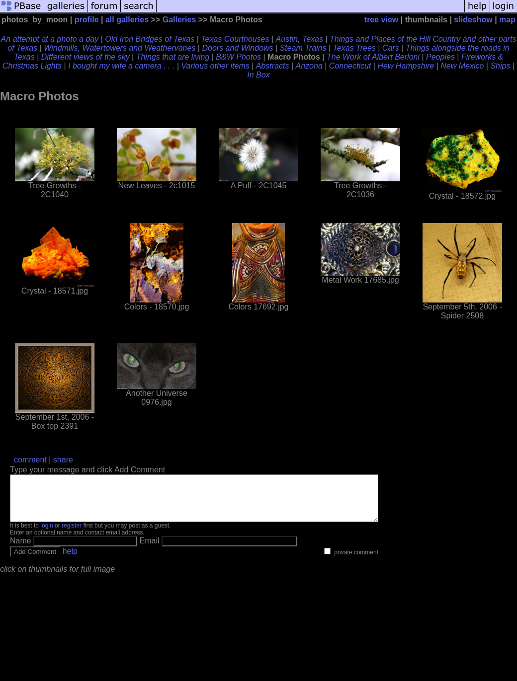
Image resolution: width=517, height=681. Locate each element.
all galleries (127, 19)
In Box (258, 75)
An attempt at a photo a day (50, 39)
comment (30, 459)
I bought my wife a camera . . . (121, 66)
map (507, 19)
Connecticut (350, 66)
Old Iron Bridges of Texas (149, 39)
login (46, 534)
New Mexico (462, 66)
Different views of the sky (85, 57)
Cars (390, 48)
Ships (500, 66)
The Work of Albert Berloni (373, 57)
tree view (381, 19)
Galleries (179, 19)
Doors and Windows (237, 48)
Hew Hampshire (405, 66)
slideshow (473, 19)
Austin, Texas (299, 39)
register (72, 534)
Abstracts (272, 66)
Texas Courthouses (235, 39)
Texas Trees (354, 48)
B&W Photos (238, 57)
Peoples (440, 57)
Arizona (309, 66)
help (70, 560)
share (63, 459)
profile (87, 19)
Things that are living (173, 57)
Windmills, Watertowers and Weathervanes (119, 48)
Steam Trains (303, 48)
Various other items (215, 66)
